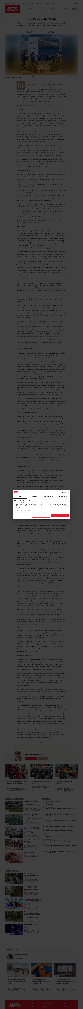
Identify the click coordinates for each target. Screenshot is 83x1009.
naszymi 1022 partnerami (24, 502)
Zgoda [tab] (20, 496)
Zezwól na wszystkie (59, 515)
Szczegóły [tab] (34, 496)
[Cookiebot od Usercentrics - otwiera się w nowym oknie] (63, 492)
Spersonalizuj (41, 515)
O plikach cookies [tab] (63, 496)
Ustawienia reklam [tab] (48, 496)
